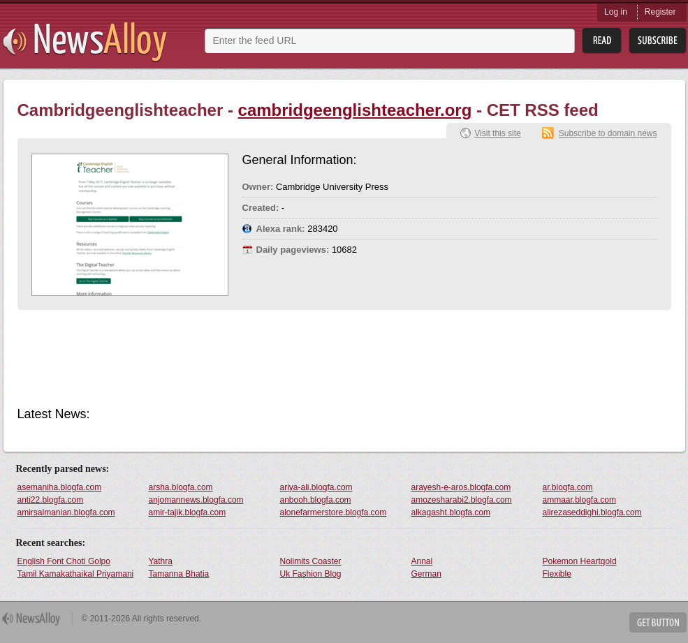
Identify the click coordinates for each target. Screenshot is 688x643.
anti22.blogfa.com (50, 500)
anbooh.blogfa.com (315, 500)
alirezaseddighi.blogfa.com (592, 512)
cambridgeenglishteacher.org (355, 110)
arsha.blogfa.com (181, 487)
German (426, 574)
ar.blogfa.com (568, 487)
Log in (615, 12)
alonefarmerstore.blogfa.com (333, 512)
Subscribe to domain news (608, 133)
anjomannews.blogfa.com (196, 500)
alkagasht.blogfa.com (450, 512)
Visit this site (497, 133)
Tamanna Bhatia (179, 574)
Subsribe (658, 41)
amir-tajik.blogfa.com (187, 512)
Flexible (557, 574)
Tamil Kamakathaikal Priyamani (75, 574)
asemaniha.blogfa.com (59, 487)
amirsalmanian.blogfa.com (66, 512)
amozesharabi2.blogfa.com (461, 500)
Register (660, 12)
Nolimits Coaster (311, 561)
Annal (422, 561)
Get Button (658, 622)
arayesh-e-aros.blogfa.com (461, 487)
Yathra (161, 561)
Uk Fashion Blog (311, 574)
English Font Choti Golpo (63, 561)
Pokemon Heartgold (580, 561)
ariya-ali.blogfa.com (316, 487)
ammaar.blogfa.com (579, 500)
